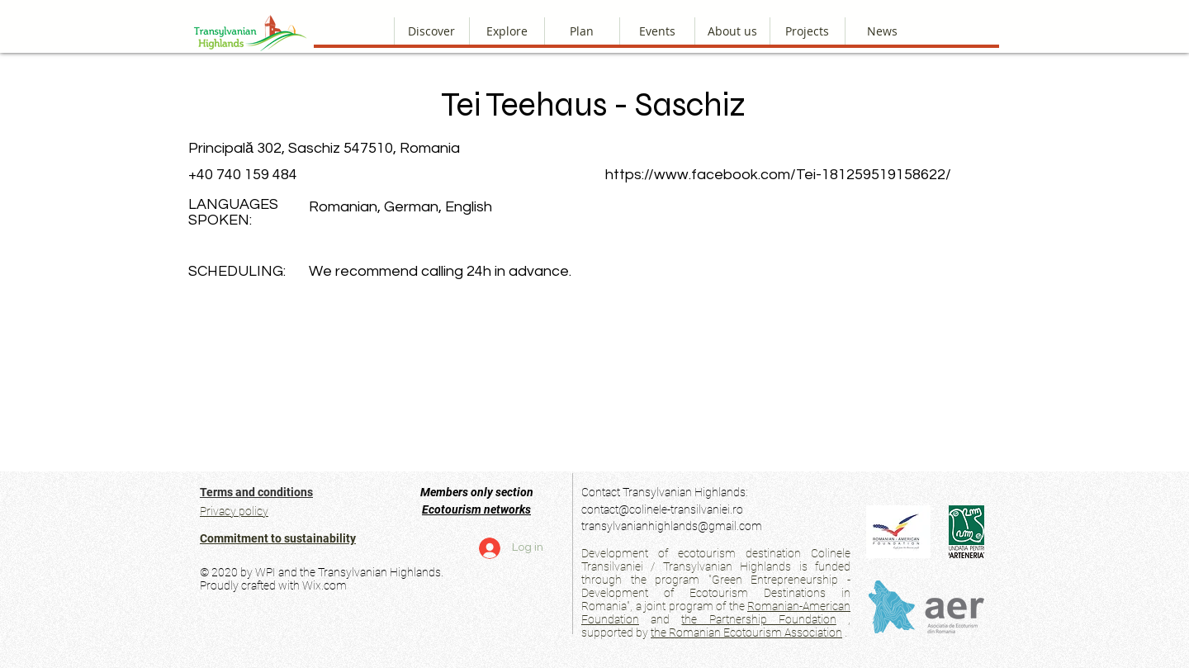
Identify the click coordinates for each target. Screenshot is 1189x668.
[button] (732, 31)
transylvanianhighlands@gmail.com (671, 526)
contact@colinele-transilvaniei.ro (662, 509)
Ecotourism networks (476, 509)
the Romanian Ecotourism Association (746, 632)
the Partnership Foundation (758, 619)
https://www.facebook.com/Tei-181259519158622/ (778, 174)
